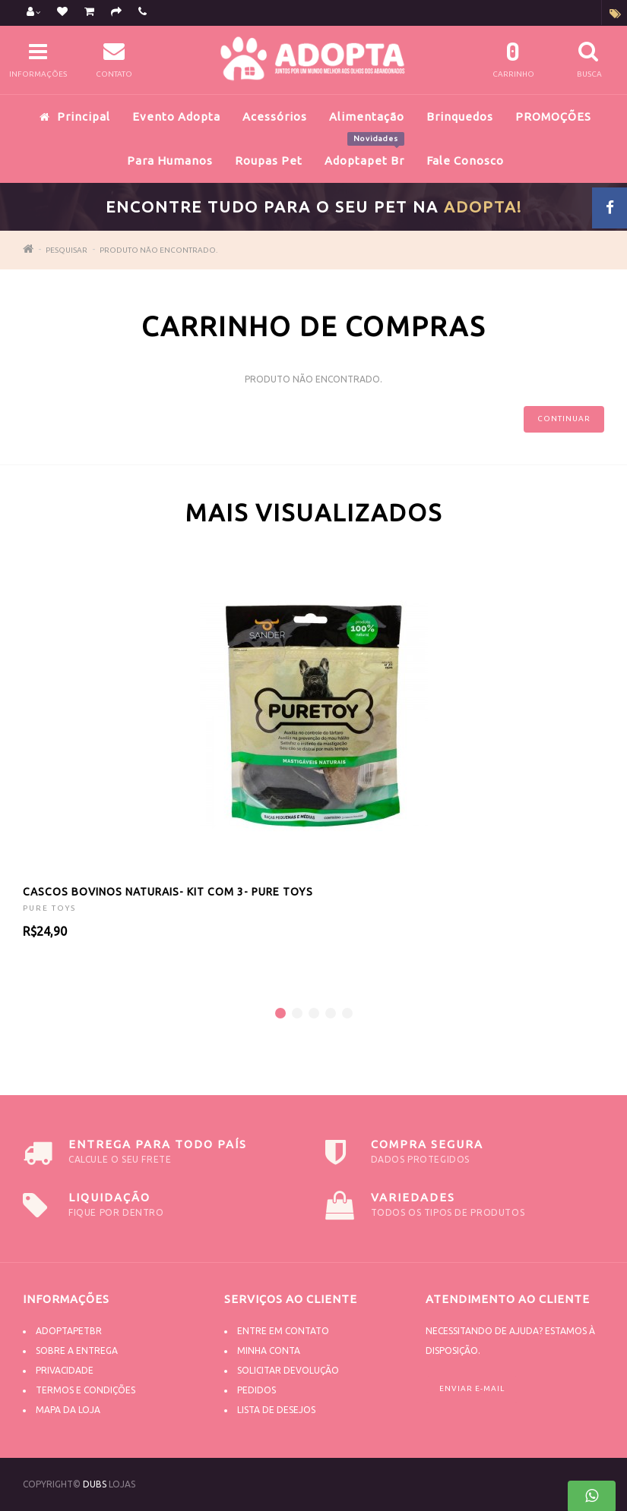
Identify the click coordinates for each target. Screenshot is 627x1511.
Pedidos (256, 1390)
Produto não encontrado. (158, 250)
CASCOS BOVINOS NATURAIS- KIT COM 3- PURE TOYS (168, 892)
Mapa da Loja (68, 1410)
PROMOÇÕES (553, 116)
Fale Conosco (465, 160)
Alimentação (366, 116)
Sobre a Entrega (77, 1350)
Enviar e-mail (472, 1388)
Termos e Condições (85, 1390)
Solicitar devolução (288, 1370)
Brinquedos (459, 116)
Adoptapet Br (364, 152)
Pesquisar (66, 250)
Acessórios (274, 116)
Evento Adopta (176, 116)
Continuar (564, 418)
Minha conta (268, 1350)
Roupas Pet (268, 160)
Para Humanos (170, 160)
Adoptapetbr (69, 1331)
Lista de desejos (276, 1410)
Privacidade (64, 1370)
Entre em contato (283, 1331)
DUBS (94, 1484)
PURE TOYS (49, 908)
